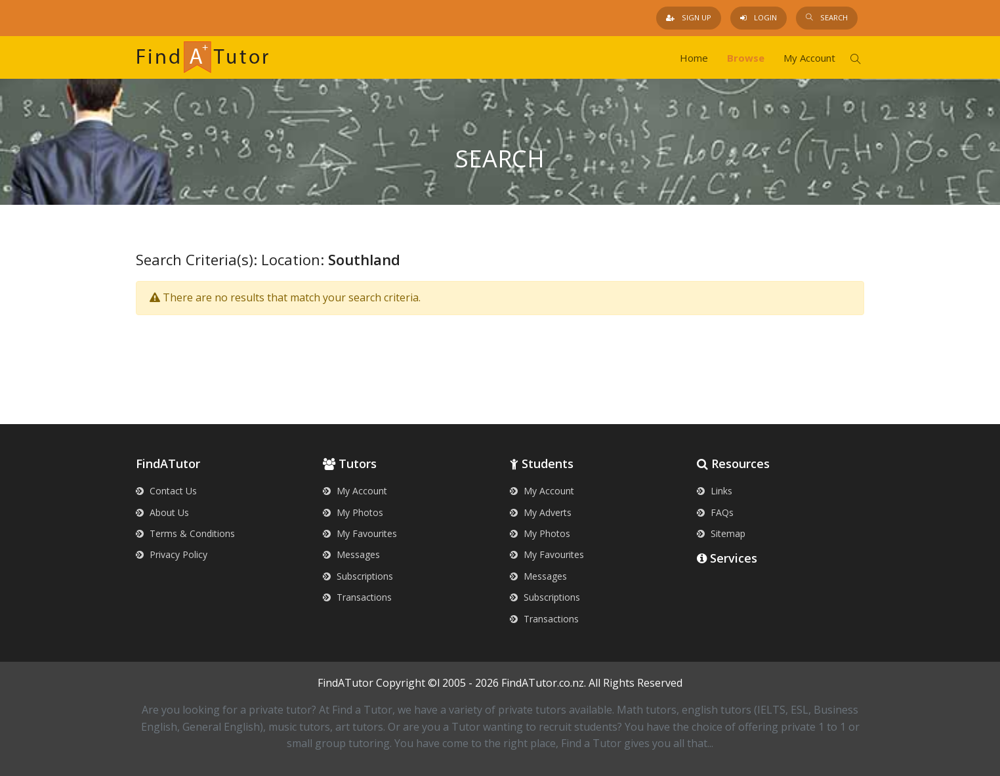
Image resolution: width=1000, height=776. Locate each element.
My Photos (353, 512)
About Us (162, 512)
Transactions (357, 597)
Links (714, 491)
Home (694, 57)
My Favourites (360, 533)
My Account (809, 57)
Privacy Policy (171, 554)
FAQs (715, 512)
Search (827, 17)
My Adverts (541, 512)
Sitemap (721, 533)
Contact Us (166, 491)
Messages (351, 554)
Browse (745, 57)
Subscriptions (358, 576)
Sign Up (688, 17)
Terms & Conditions (185, 533)
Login (758, 17)
